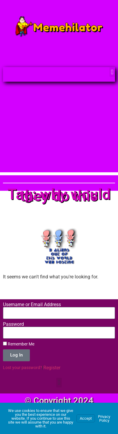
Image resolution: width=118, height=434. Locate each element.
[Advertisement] (59, 130)
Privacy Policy (104, 418)
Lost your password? (22, 367)
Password (13, 324)
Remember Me (18, 344)
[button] (112, 72)
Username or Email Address (32, 304)
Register (51, 368)
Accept (86, 418)
